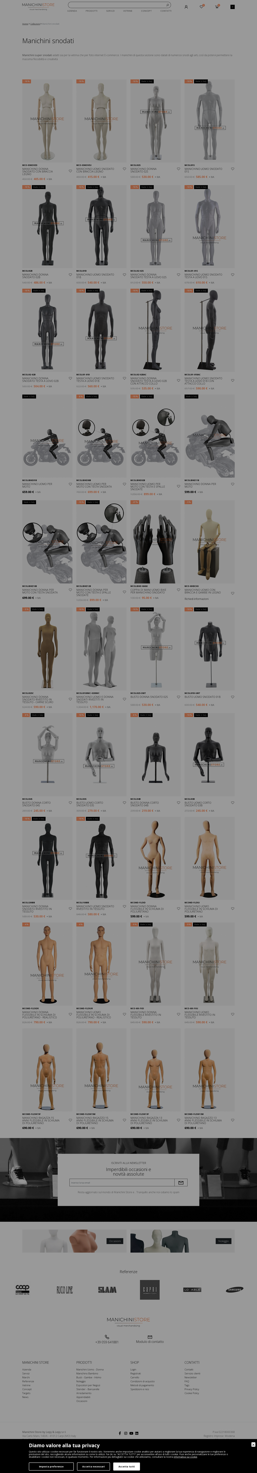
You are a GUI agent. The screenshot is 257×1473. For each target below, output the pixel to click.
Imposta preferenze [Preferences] (51, 1466)
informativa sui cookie (185, 1456)
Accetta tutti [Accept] (127, 1466)
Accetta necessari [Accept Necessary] (93, 1466)
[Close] (253, 1444)
